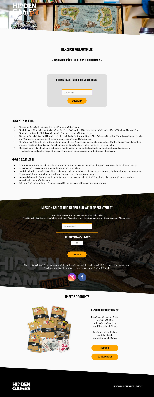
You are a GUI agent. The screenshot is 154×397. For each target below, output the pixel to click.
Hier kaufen (104, 348)
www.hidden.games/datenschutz (89, 183)
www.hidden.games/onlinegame (35, 180)
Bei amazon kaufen (105, 356)
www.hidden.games (126, 165)
